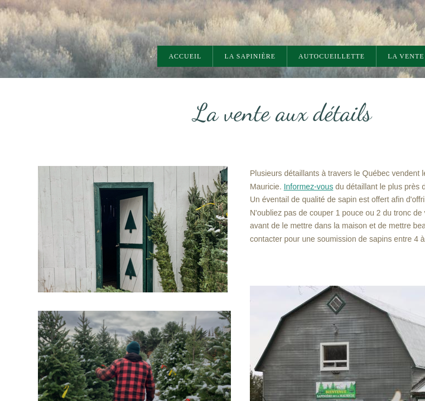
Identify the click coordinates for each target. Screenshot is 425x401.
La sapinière (250, 56)
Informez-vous (309, 187)
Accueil (184, 56)
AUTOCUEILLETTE (331, 56)
